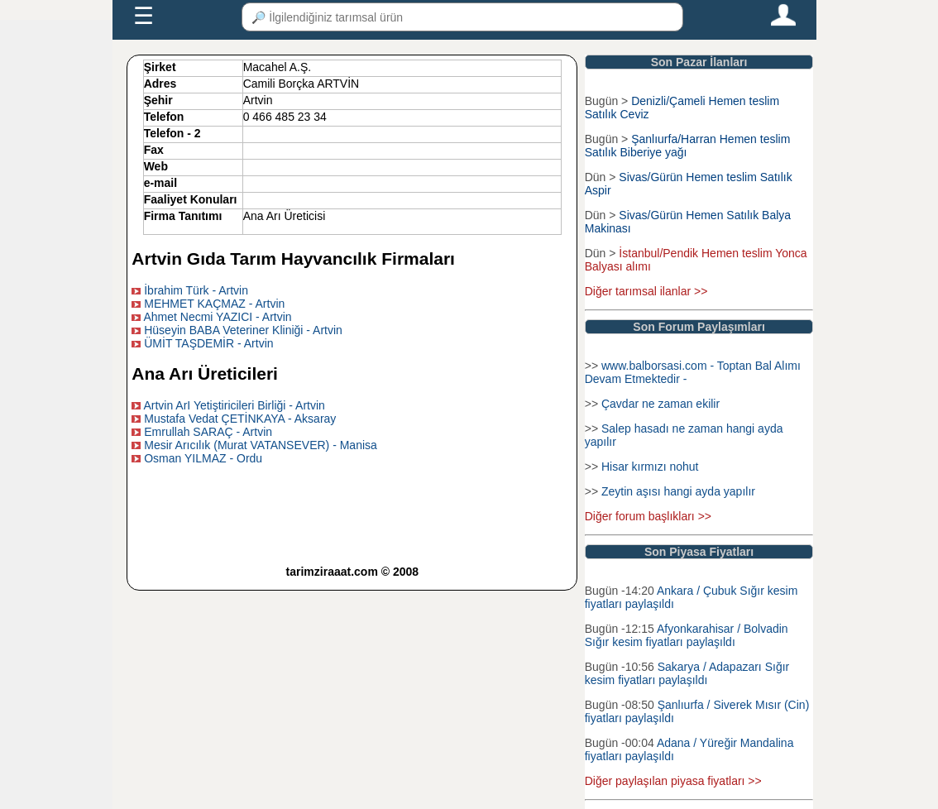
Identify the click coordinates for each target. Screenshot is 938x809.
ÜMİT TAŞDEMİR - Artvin (208, 343)
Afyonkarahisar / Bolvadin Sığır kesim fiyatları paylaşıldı (686, 635)
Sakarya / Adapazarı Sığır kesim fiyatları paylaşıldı (687, 673)
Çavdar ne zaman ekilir (660, 403)
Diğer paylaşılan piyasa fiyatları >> (673, 780)
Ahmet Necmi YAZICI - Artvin (217, 316)
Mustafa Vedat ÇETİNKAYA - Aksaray (240, 418)
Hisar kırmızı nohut (649, 466)
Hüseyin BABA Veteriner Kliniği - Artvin (243, 330)
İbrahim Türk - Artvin (196, 290)
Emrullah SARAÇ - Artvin (208, 431)
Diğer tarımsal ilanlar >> (646, 291)
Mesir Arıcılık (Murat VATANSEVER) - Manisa (260, 445)
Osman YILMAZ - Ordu (203, 458)
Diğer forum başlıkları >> (648, 516)
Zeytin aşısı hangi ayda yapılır (678, 491)
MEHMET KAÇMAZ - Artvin (214, 303)
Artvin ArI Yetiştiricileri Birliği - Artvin (233, 405)
